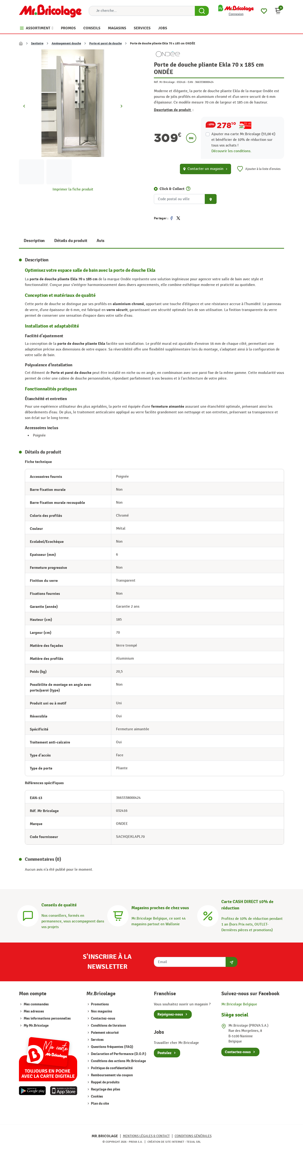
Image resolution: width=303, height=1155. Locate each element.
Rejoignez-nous (170, 1014)
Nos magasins (101, 1011)
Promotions (99, 1004)
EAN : (191, 82)
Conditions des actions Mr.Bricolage (118, 1061)
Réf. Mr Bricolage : (165, 82)
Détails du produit (70, 240)
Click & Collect (172, 188)
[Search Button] (202, 11)
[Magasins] (118, 915)
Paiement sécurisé (104, 1032)
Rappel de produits (105, 1082)
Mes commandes (36, 1004)
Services (97, 1040)
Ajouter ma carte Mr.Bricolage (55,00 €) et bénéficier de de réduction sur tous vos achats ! (243, 140)
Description (34, 240)
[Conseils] (28, 915)
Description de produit (174, 110)
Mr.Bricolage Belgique (239, 1004)
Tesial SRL (194, 1141)
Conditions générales (193, 1136)
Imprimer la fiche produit (73, 189)
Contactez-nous (102, 1018)
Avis (100, 240)
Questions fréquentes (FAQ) (111, 1047)
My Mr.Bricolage (36, 1025)
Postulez (164, 1053)
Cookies (96, 1096)
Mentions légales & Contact (146, 1136)
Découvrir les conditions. (231, 151)
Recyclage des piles (105, 1089)
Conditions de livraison (108, 1025)
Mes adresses (34, 1011)
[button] (278, 11)
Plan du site (99, 1103)
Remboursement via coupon (111, 1075)
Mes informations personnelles (47, 1018)
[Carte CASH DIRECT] (208, 915)
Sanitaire (37, 43)
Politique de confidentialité (111, 1068)
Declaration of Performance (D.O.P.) (118, 1054)
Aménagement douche (66, 43)
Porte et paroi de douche (105, 43)
